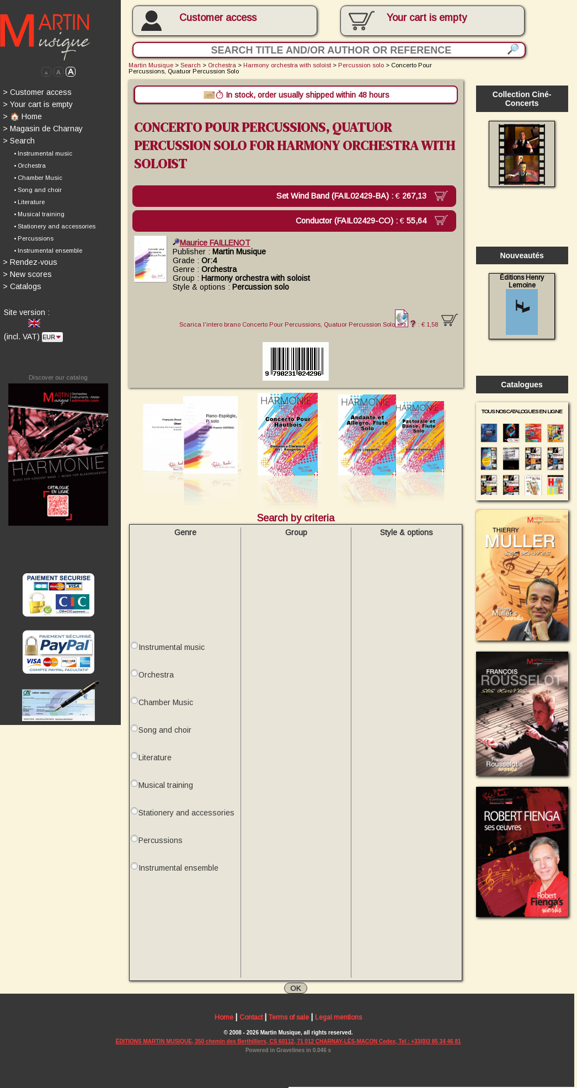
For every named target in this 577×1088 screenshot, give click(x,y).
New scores (27, 274)
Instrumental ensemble (178, 867)
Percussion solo (361, 65)
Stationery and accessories (186, 812)
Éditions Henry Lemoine (522, 304)
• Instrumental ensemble (48, 250)
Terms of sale (289, 1018)
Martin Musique (151, 65)
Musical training (165, 784)
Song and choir (164, 729)
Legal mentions (338, 1018)
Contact (251, 1018)
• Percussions (34, 238)
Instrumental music (171, 646)
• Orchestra (30, 165)
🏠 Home (22, 116)
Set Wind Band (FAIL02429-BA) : (356, 195)
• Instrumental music (43, 153)
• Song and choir (38, 189)
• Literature (29, 202)
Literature (155, 757)
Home (224, 1018)
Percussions (160, 839)
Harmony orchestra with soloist (287, 65)
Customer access (218, 17)
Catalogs (22, 286)
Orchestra (222, 65)
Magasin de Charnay (43, 128)
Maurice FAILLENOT (211, 242)
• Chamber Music (38, 177)
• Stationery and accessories (54, 226)
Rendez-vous (30, 262)
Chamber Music (165, 701)
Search (19, 140)
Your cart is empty (38, 104)
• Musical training (39, 214)
